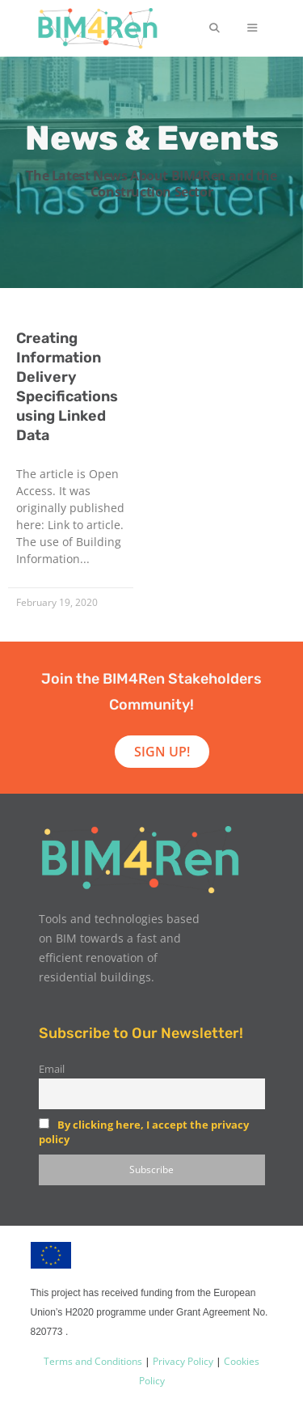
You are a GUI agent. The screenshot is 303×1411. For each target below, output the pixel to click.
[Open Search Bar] (214, 28)
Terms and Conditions (93, 1361)
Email (52, 1069)
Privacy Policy (181, 1361)
